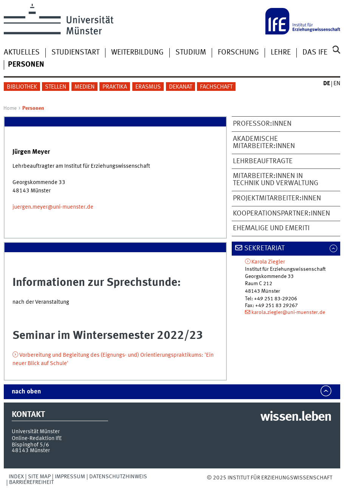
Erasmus (148, 87)
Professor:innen (262, 123)
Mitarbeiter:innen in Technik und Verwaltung (275, 180)
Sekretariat (264, 248)
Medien (84, 87)
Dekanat (180, 87)
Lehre (281, 52)
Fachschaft (216, 87)
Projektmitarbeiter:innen (277, 198)
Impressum (70, 477)
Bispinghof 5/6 (30, 445)
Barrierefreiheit (31, 482)
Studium (190, 52)
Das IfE (314, 52)
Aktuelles (22, 52)
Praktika (114, 87)
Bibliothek (22, 87)
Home (10, 108)
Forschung (238, 52)
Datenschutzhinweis (118, 477)
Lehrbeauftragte (263, 161)
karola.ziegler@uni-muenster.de (288, 312)
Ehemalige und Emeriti (271, 228)
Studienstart (75, 52)
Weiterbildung (137, 52)
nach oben (26, 392)
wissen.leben (295, 417)
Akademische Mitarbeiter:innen (264, 143)
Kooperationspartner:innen (281, 213)
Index (16, 477)
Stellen (55, 87)
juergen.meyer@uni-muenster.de (52, 207)
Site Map (39, 477)
